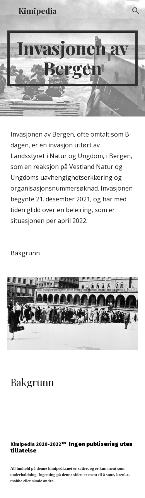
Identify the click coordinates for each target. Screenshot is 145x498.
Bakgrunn (25, 253)
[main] (72, 58)
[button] (9, 10)
